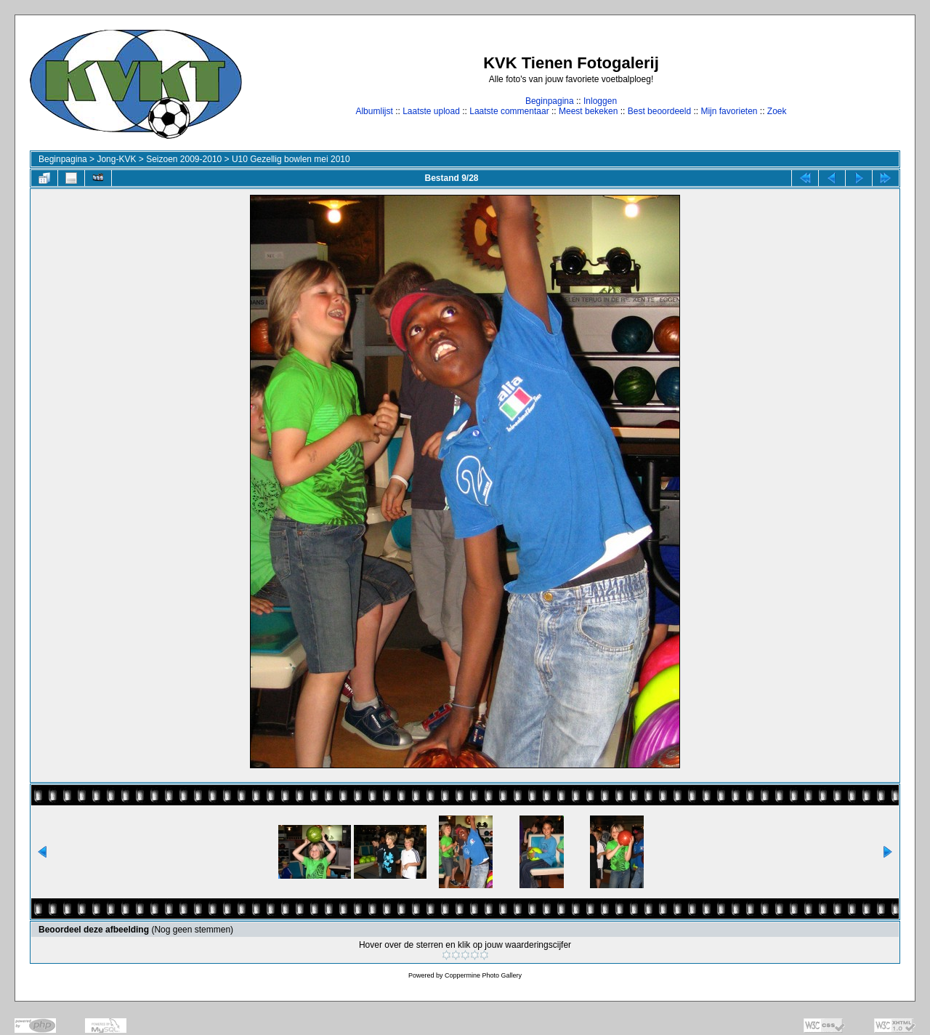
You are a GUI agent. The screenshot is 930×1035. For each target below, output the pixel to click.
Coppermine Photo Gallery (483, 975)
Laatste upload (431, 111)
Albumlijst (373, 111)
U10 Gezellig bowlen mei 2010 (291, 159)
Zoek (777, 111)
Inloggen (600, 101)
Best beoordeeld (659, 111)
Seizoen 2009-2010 (184, 159)
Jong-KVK (116, 159)
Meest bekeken (588, 111)
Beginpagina (549, 101)
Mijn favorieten (728, 111)
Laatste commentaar (509, 111)
